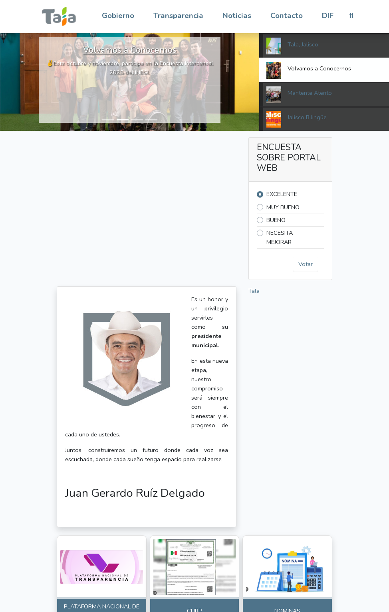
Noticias (236, 15)
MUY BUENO (283, 207)
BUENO (276, 220)
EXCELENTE (281, 194)
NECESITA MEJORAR (279, 237)
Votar (305, 264)
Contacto (286, 15)
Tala (254, 291)
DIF (327, 15)
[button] (118, 16)
